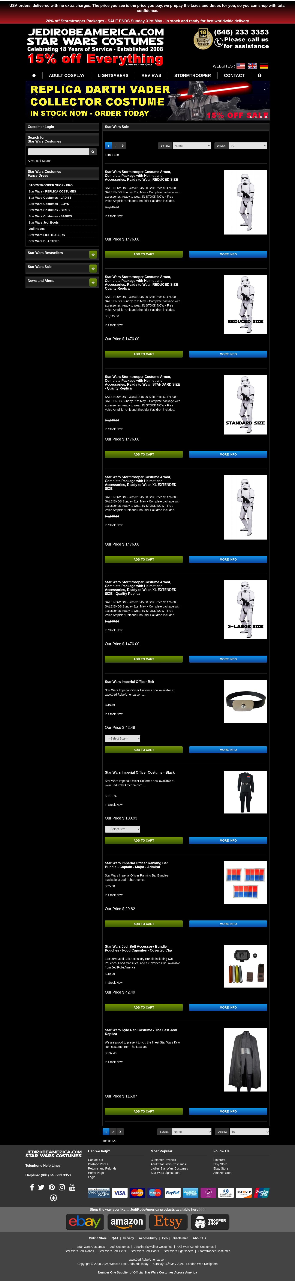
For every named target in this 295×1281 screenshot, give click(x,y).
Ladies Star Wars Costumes (169, 1168)
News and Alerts (41, 281)
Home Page (96, 1172)
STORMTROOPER (192, 75)
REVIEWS (151, 75)
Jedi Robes (37, 228)
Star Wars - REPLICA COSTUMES (52, 191)
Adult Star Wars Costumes (168, 1164)
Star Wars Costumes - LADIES (50, 197)
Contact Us (95, 1160)
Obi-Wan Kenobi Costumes (195, 1246)
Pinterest (219, 1160)
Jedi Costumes (120, 1246)
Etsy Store (220, 1164)
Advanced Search (40, 160)
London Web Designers (201, 1264)
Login (91, 1177)
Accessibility (148, 1238)
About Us (199, 1238)
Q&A (115, 1238)
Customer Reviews (163, 1160)
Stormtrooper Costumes (214, 1251)
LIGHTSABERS (113, 75)
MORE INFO (228, 254)
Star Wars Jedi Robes (79, 1251)
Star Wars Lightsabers (165, 1172)
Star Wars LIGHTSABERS (47, 235)
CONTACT (234, 75)
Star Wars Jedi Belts (112, 1251)
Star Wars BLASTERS (44, 241)
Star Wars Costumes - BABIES (50, 216)
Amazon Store (222, 1172)
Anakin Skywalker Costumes (153, 1246)
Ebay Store (220, 1168)
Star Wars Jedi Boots (44, 222)
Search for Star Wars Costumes (44, 139)
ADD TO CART (143, 254)
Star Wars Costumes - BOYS (49, 204)
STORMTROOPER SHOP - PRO (51, 185)
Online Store (98, 1238)
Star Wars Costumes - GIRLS (49, 210)
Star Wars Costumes (91, 1246)
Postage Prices (98, 1164)
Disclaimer (180, 1238)
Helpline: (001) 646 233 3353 (48, 1175)
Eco (165, 1238)
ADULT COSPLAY (67, 75)
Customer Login (41, 127)
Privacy (128, 1238)
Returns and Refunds (102, 1168)
